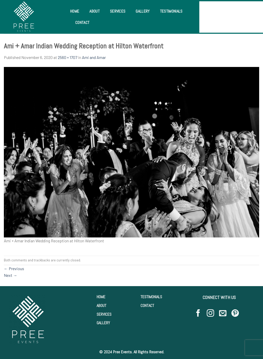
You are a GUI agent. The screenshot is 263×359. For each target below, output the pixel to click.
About (94, 11)
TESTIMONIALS (151, 297)
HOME (101, 297)
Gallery (142, 11)
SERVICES (104, 314)
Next (10, 275)
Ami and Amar (94, 57)
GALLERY (103, 323)
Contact (82, 22)
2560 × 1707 (67, 57)
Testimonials (171, 11)
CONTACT (147, 305)
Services (118, 11)
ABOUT (101, 305)
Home (74, 11)
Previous (14, 268)
